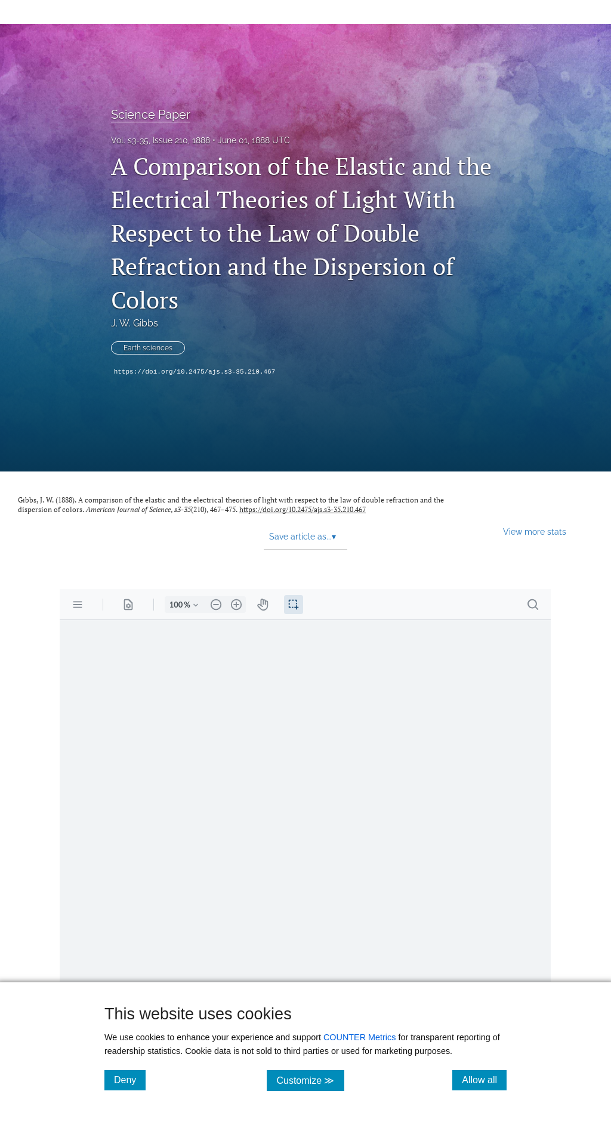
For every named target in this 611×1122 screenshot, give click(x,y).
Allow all (484, 1079)
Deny (130, 1079)
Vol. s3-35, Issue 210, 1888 (160, 140)
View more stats (534, 531)
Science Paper (150, 114)
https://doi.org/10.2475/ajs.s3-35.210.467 (195, 371)
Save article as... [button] (302, 536)
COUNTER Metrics (359, 1037)
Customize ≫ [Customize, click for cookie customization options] (310, 1080)
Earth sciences (148, 348)
